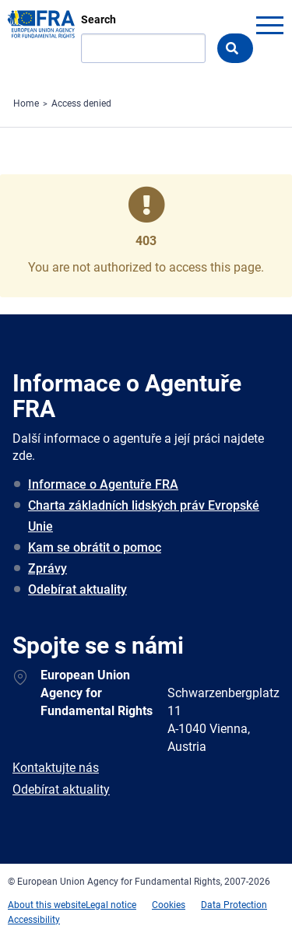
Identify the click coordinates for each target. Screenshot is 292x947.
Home (26, 103)
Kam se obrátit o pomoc (94, 547)
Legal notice (111, 905)
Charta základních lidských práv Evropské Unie (143, 516)
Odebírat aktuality (77, 589)
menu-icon (269, 25)
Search (98, 19)
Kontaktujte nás (55, 767)
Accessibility (34, 919)
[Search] (143, 48)
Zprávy (47, 568)
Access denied (81, 103)
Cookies (168, 905)
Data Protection (234, 905)
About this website (47, 905)
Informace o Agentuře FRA (103, 484)
